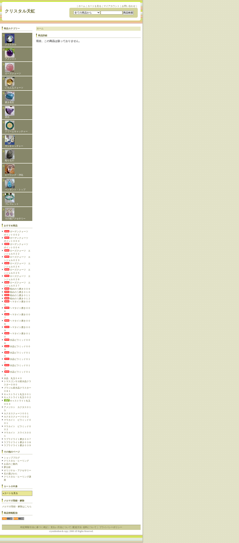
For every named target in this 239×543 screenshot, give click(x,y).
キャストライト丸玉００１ (17, 394)
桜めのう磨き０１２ (17, 298)
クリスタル (10, 40)
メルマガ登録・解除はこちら (17, 506)
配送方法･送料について (85, 527)
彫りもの (9, 156)
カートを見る (94, 6)
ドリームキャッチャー (16, 127)
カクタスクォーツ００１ (16, 413)
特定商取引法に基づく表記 (34, 527)
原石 (9, 112)
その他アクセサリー (15, 214)
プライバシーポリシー (110, 527)
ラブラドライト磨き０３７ (17, 439)
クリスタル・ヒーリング (16, 460)
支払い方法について (61, 527)
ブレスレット (12, 199)
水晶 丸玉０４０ (13, 378)
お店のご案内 (10, 464)
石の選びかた (10, 473)
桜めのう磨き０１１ (17, 295)
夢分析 (7, 467)
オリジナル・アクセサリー (17, 470)
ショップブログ (12, 457)
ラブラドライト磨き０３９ (17, 445)
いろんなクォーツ (14, 83)
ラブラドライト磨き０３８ (17, 442)
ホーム (81, 6)
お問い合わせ (128, 6)
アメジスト (10, 54)
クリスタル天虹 (22, 11)
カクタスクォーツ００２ (16, 416)
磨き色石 (9, 98)
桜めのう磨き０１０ (17, 292)
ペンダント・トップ (15, 185)
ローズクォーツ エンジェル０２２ (17, 252)
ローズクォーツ (13, 69)
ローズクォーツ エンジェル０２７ (17, 284)
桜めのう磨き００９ (17, 289)
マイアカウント (112, 6)
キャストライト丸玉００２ (17, 397)
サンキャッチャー (14, 141)
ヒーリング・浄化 (14, 170)
